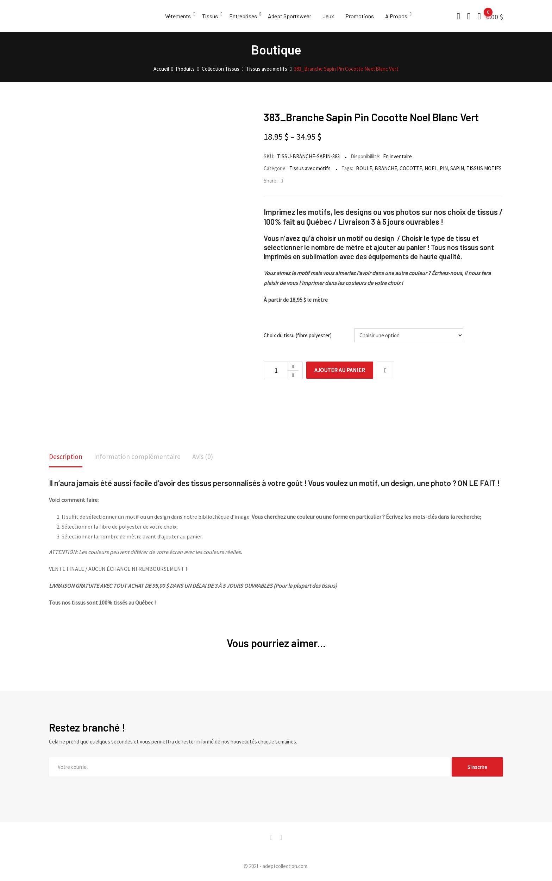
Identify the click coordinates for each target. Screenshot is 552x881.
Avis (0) (204, 456)
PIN (444, 168)
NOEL (431, 168)
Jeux (330, 16)
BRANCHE (386, 168)
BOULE (364, 168)
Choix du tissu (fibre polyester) (298, 335)
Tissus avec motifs (310, 168)
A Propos (399, 16)
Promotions (361, 16)
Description (66, 456)
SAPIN (457, 168)
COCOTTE (411, 168)
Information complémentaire (138, 456)
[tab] (66, 457)
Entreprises (244, 16)
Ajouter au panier (340, 370)
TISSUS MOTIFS (484, 168)
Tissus (210, 16)
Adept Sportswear (291, 16)
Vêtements (178, 16)
